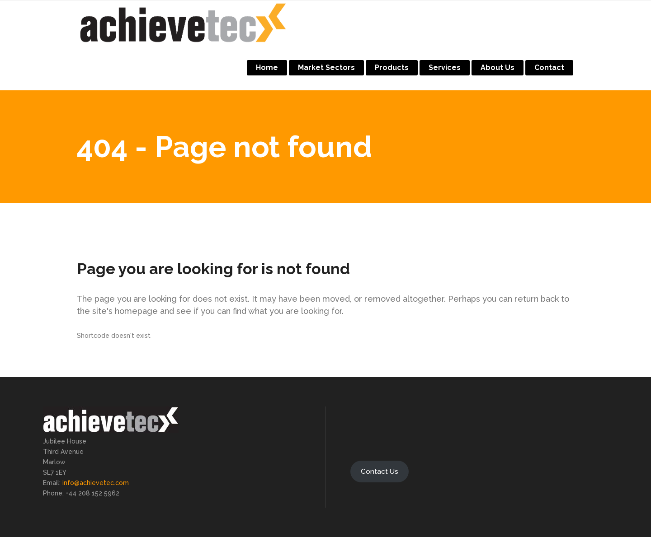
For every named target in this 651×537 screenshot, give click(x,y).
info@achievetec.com (95, 482)
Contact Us (379, 471)
